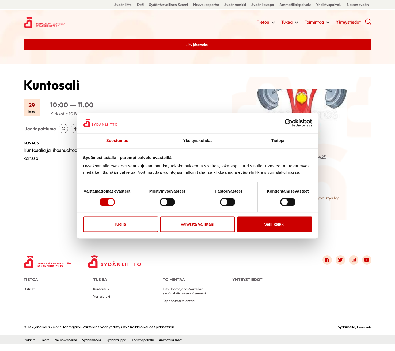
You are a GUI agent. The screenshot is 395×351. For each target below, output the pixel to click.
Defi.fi (47, 346)
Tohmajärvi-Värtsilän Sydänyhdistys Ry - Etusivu (66, 22)
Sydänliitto (123, 4)
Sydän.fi (30, 346)
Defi (140, 4)
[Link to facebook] (322, 261)
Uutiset (30, 293)
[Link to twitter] (337, 261)
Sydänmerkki (235, 4)
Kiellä (120, 224)
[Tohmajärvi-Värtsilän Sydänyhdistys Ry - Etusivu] (50, 262)
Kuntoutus (102, 293)
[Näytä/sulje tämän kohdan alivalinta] (273, 23)
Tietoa (263, 22)
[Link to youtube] (366, 261)
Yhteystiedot (348, 22)
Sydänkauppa (262, 4)
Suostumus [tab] (117, 140)
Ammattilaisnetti (189, 346)
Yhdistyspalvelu (328, 4)
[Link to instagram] (351, 261)
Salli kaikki (274, 224)
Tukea (287, 22)
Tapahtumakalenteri (181, 306)
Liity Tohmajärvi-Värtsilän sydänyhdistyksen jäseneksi (186, 296)
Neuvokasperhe (206, 4)
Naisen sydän (358, 4)
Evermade (362, 333)
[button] (368, 24)
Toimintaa (314, 22)
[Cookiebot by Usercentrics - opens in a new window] (288, 123)
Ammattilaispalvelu (295, 4)
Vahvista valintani (197, 224)
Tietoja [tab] (277, 140)
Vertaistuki (102, 302)
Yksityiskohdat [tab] (197, 140)
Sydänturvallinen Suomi (168, 4)
